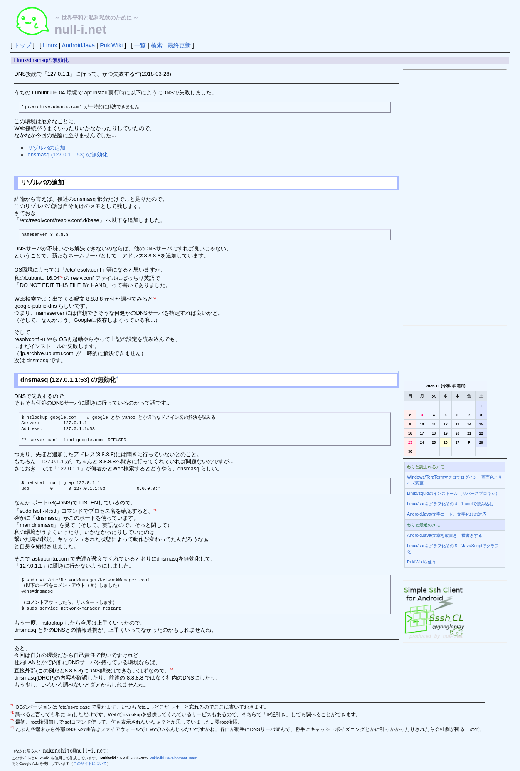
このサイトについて (90, 763)
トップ (22, 45)
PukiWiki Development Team (173, 758)
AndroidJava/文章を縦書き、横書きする (444, 535)
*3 (154, 510)
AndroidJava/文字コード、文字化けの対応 (446, 514)
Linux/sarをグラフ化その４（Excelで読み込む (450, 504)
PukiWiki (111, 45)
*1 (60, 277)
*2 (154, 297)
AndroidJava (78, 45)
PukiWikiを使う (421, 562)
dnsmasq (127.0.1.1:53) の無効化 (67, 154)
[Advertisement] (455, 197)
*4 (171, 669)
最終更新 (179, 45)
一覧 (140, 45)
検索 (157, 45)
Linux (50, 45)
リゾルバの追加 (46, 148)
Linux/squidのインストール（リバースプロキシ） (453, 493)
